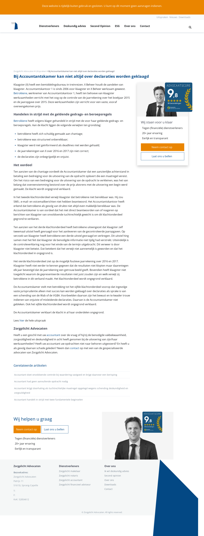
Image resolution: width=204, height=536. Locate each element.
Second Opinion (100, 26)
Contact (145, 26)
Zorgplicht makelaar (69, 471)
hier (22, 320)
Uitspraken (162, 17)
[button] (189, 26)
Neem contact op (162, 147)
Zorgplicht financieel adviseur (75, 484)
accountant (54, 335)
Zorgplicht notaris (68, 475)
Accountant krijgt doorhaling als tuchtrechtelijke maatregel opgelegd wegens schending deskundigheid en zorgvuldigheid (71, 390)
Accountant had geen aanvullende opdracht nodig (41, 381)
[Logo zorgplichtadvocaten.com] (14, 26)
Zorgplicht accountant (70, 480)
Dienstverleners (49, 26)
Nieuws (173, 17)
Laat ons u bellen (162, 156)
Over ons (129, 26)
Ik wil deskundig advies (116, 471)
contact (75, 348)
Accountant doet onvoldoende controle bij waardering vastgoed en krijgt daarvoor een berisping (65, 374)
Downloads (184, 17)
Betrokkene (20, 93)
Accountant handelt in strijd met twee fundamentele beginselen (48, 399)
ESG (117, 26)
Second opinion (112, 475)
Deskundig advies (75, 26)
